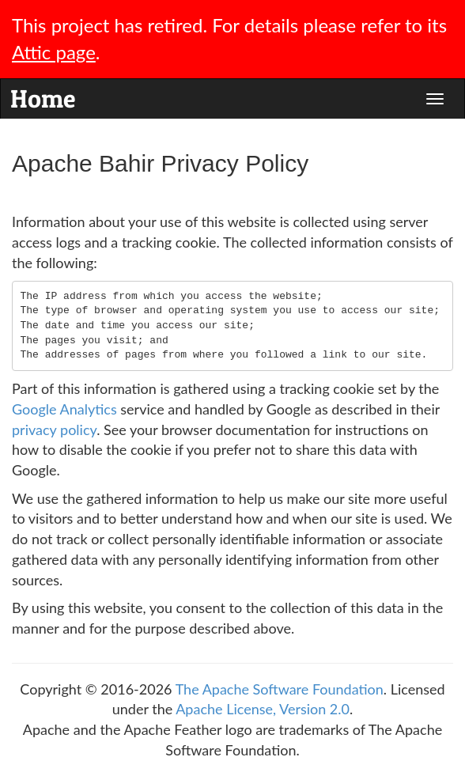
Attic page (54, 51)
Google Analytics (64, 409)
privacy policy (54, 429)
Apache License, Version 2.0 (263, 708)
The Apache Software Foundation (280, 689)
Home (42, 95)
